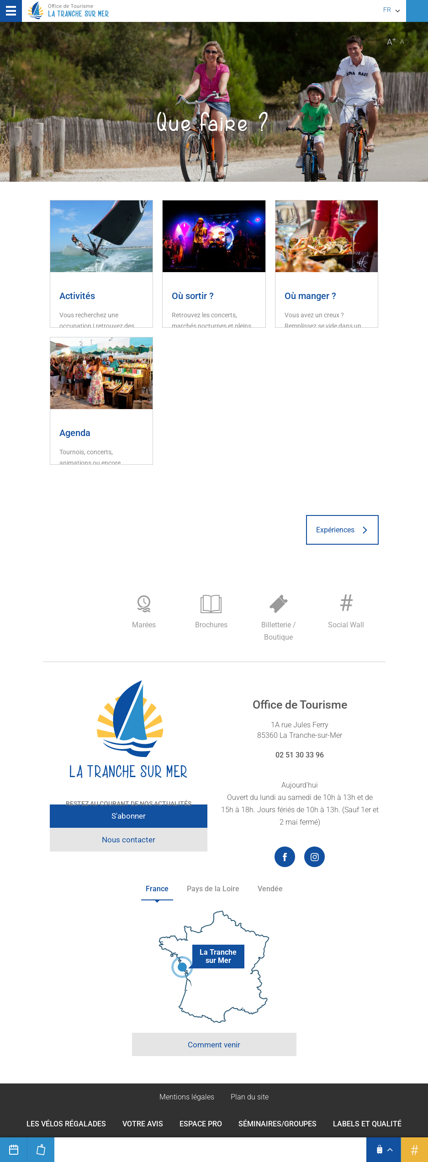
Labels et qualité (367, 1124)
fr (387, 9)
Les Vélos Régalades (66, 1124)
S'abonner (128, 815)
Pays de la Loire (213, 888)
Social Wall (346, 609)
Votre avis (142, 1124)
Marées (144, 612)
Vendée (270, 888)
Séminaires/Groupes (277, 1124)
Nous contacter (128, 839)
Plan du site (250, 1097)
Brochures (211, 612)
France (157, 888)
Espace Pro (201, 1124)
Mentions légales (186, 1097)
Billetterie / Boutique (278, 618)
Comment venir (214, 1044)
